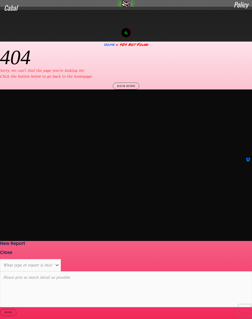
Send (8, 312)
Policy (241, 4)
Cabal (10, 7)
